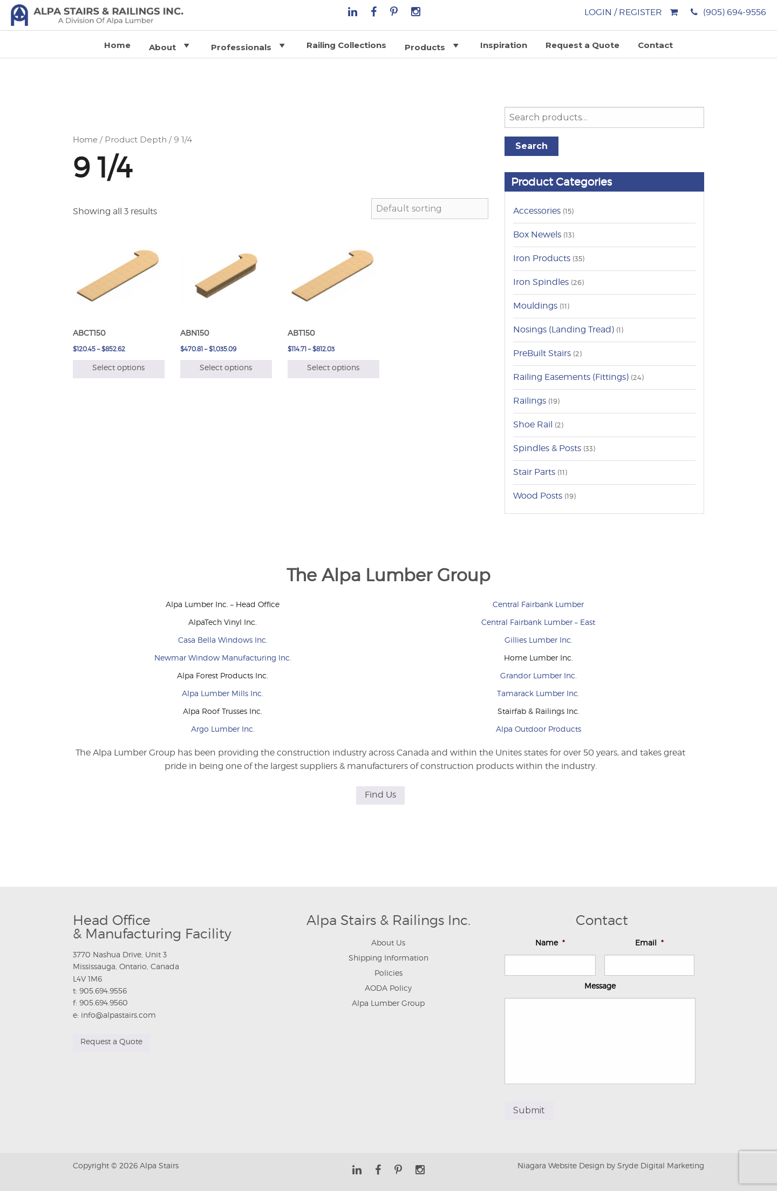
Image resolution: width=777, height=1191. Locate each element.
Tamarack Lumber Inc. (538, 693)
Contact (655, 45)
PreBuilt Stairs (542, 353)
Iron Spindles (541, 282)
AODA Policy (388, 987)
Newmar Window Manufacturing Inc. (222, 657)
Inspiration (503, 45)
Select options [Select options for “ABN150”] (226, 367)
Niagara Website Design (560, 1164)
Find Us (380, 795)
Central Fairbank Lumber (538, 604)
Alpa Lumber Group (388, 1003)
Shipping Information (388, 957)
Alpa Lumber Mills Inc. (222, 693)
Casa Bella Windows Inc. (223, 639)
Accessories (537, 211)
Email (649, 942)
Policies (388, 972)
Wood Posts (537, 496)
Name (550, 942)
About (171, 45)
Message (600, 985)
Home (117, 45)
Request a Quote (582, 45)
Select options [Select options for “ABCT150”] (118, 367)
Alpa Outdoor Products (538, 728)
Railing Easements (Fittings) (571, 377)
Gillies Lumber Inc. (538, 639)
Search (531, 146)
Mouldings (535, 306)
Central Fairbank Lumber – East (538, 622)
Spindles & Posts (547, 448)
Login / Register (623, 12)
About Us (388, 942)
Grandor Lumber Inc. (538, 675)
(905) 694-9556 (734, 12)
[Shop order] (429, 208)
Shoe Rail (533, 424)
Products (433, 45)
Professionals (249, 45)
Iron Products (541, 258)
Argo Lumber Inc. (223, 728)
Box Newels (537, 234)
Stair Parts (534, 472)
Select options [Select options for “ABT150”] (333, 367)
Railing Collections (346, 45)
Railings (529, 401)
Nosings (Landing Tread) (563, 329)
